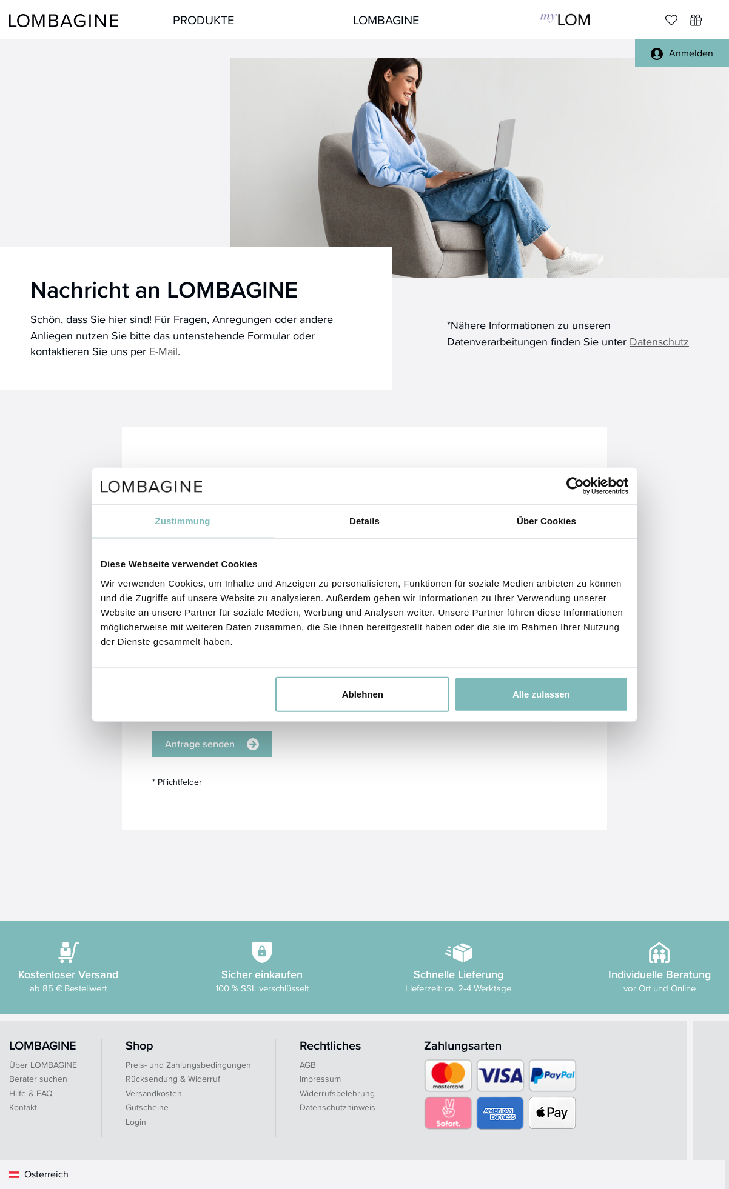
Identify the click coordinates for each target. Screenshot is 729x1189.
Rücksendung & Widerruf (173, 1079)
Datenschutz (659, 341)
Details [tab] (364, 521)
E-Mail (163, 351)
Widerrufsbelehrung (337, 1093)
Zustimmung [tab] (182, 521)
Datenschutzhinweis (337, 1107)
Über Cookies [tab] (546, 521)
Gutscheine (147, 1107)
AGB (308, 1065)
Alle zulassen (541, 693)
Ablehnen (362, 693)
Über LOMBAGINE (43, 1065)
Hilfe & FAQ (31, 1093)
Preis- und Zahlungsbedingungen (188, 1065)
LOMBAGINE (386, 19)
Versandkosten (154, 1093)
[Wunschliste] (696, 20)
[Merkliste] (671, 20)
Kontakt (23, 1107)
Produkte (203, 19)
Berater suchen (38, 1079)
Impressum (320, 1079)
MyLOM (565, 19)
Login (136, 1122)
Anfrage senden (212, 744)
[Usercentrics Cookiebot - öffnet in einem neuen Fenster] (575, 486)
